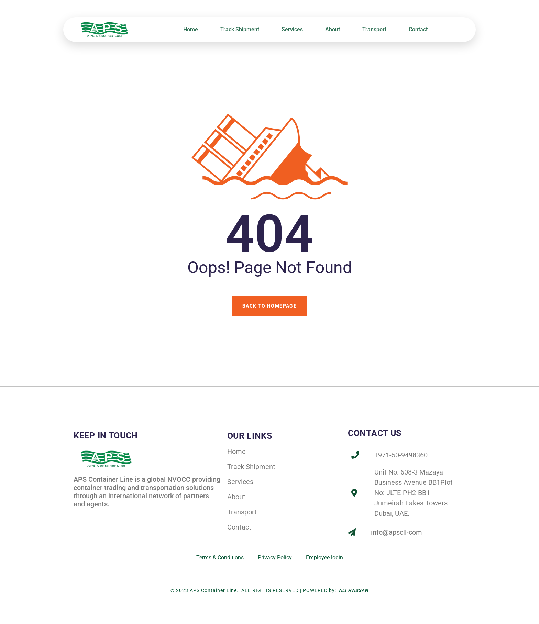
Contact (418, 29)
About (332, 29)
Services (292, 29)
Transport (374, 29)
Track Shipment (239, 29)
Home (190, 29)
